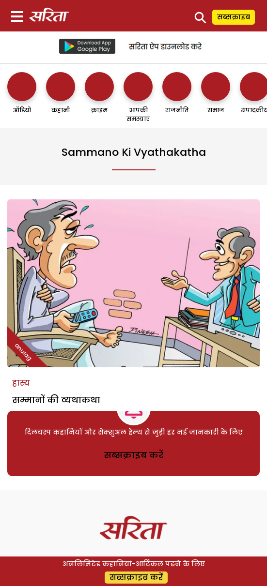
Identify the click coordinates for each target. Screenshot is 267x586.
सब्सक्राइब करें (133, 455)
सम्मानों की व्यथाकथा (56, 400)
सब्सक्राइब (233, 17)
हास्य (21, 383)
